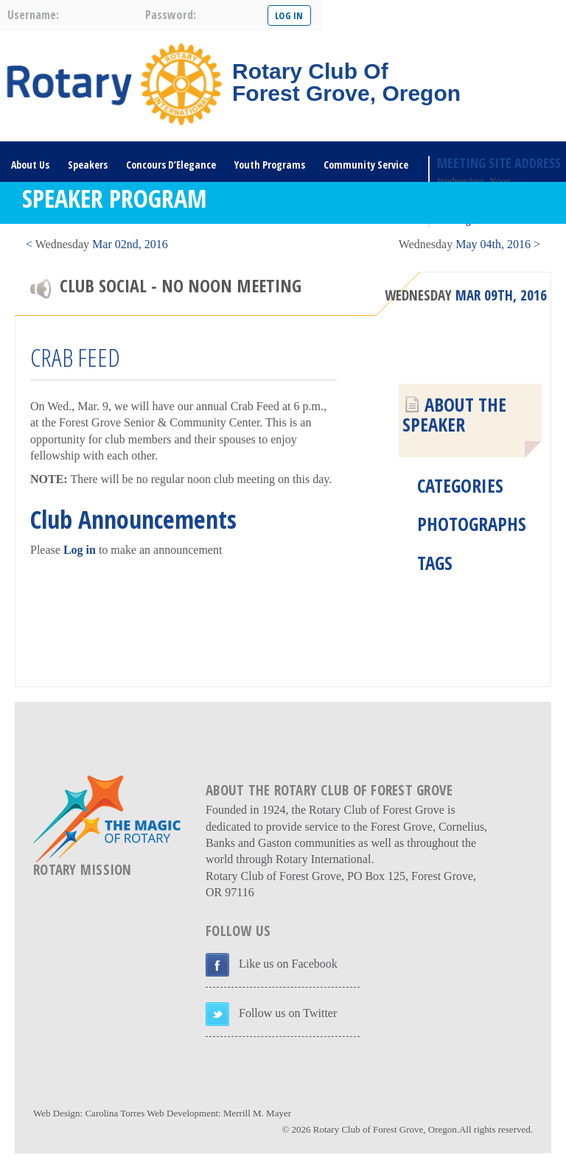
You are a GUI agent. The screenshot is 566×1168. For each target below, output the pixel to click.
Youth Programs (269, 165)
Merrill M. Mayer (257, 1113)
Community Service (366, 165)
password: (170, 15)
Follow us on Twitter (288, 1013)
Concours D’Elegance (171, 165)
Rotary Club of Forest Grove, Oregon (385, 1129)
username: (33, 15)
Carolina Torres (114, 1113)
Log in (79, 549)
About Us (30, 165)
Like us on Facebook (288, 963)
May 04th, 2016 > (469, 244)
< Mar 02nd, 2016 (97, 244)
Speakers (88, 165)
